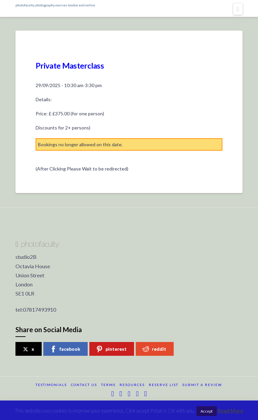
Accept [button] (207, 411)
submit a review (202, 385)
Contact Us (84, 385)
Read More (230, 411)
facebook (65, 349)
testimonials (51, 385)
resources (132, 385)
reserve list (163, 385)
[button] (237, 9)
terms (108, 385)
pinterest (111, 349)
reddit (154, 349)
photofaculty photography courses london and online (55, 5)
